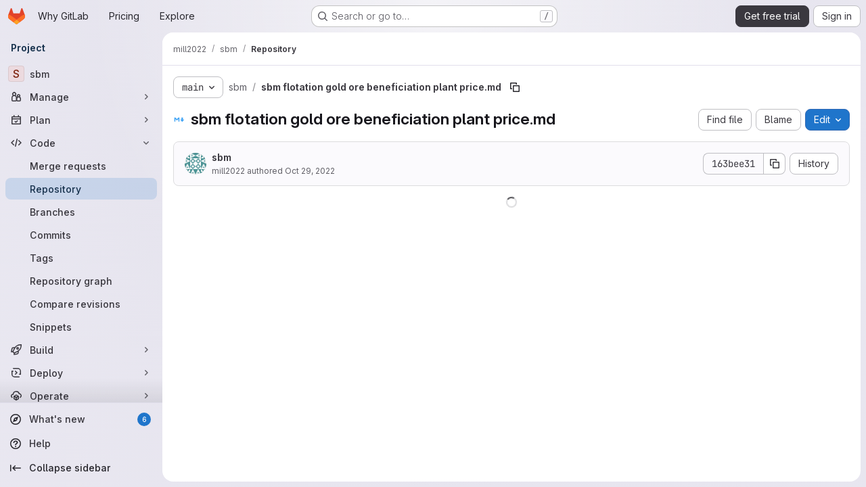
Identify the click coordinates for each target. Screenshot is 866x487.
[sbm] (81, 74)
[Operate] (81, 396)
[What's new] (81, 419)
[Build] (81, 350)
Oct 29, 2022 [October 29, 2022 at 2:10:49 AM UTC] (310, 171)
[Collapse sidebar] (81, 468)
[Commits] (81, 235)
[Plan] (81, 120)
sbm (221, 157)
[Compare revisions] (81, 304)
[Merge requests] (81, 166)
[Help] (81, 444)
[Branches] (81, 212)
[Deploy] (81, 373)
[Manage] (81, 97)
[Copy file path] (515, 87)
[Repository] (81, 189)
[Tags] (81, 258)
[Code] (81, 143)
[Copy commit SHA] (774, 164)
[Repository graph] (81, 281)
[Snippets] (81, 327)
